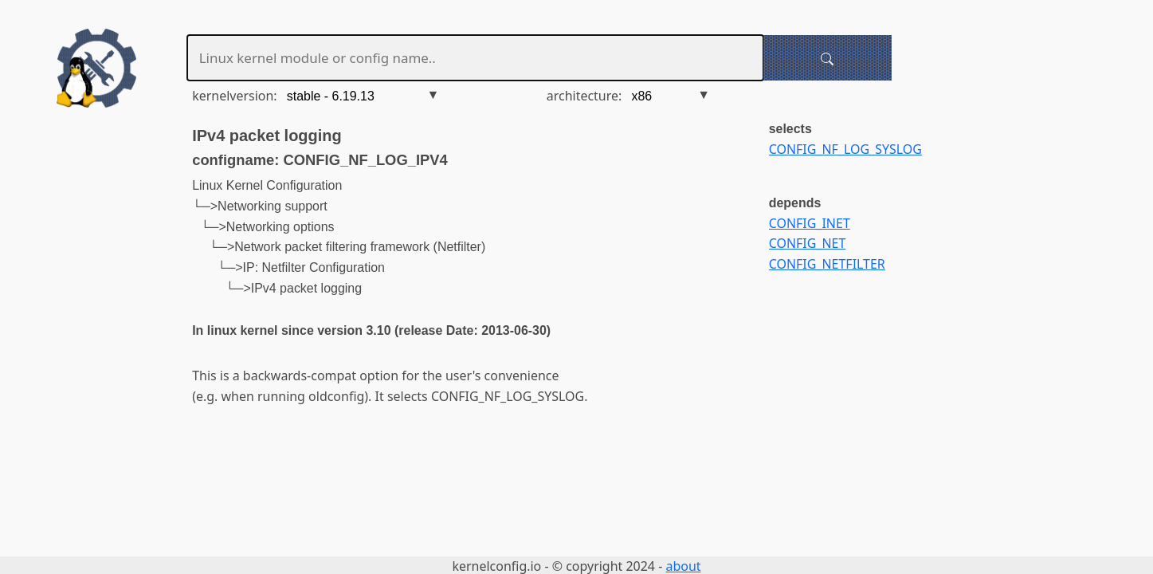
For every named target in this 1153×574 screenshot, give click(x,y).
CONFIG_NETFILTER (827, 264)
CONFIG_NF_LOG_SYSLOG (845, 149)
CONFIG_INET (809, 223)
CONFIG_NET (807, 243)
